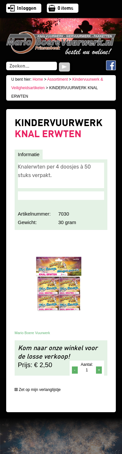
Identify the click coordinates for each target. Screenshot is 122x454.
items (66, 8)
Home (38, 79)
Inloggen (26, 8)
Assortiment (57, 79)
